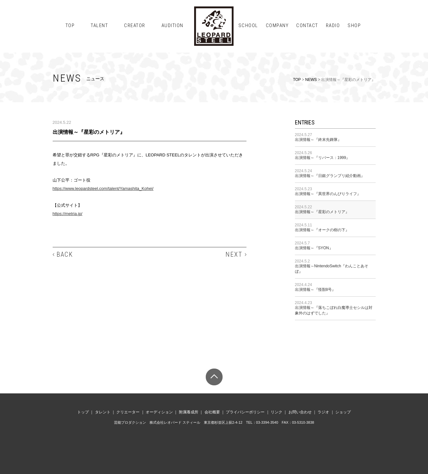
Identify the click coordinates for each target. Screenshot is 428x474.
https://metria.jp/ (67, 213)
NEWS (311, 79)
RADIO (333, 25)
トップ (83, 412)
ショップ (343, 412)
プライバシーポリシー (245, 412)
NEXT (234, 254)
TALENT (99, 25)
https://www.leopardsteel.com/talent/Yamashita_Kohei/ (103, 188)
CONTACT (307, 25)
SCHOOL (248, 25)
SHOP (354, 25)
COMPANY (277, 25)
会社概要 (212, 412)
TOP (70, 25)
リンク (276, 412)
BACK (65, 254)
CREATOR (134, 25)
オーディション (159, 412)
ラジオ (323, 412)
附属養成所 (188, 412)
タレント (102, 412)
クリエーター (128, 412)
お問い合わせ (300, 412)
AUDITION (172, 25)
